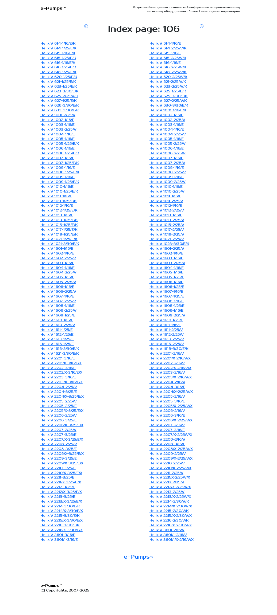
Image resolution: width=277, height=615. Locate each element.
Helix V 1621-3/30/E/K (59, 354)
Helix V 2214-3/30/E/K (60, 506)
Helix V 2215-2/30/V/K (169, 511)
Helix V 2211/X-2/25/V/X (169, 478)
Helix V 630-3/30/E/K (168, 106)
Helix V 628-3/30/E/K (59, 106)
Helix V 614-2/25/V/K (168, 48)
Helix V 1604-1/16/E (57, 268)
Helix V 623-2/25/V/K (168, 87)
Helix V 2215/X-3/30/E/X (61, 521)
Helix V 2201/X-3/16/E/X (61, 363)
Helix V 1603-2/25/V (167, 263)
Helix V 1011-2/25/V (166, 201)
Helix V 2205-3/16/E (167, 401)
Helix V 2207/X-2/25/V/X (170, 435)
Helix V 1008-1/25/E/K (59, 172)
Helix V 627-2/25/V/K (168, 101)
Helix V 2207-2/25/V (58, 430)
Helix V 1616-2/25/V (166, 344)
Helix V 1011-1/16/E (56, 196)
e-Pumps (138, 557)
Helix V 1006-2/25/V (167, 153)
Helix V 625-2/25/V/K (59, 96)
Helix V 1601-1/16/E (56, 249)
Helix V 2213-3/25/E (57, 497)
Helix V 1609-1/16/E (166, 311)
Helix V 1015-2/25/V (166, 225)
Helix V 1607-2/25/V (58, 301)
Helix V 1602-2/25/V (58, 258)
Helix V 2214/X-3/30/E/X (61, 511)
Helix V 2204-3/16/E (167, 387)
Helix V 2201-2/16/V (166, 354)
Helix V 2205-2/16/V (167, 397)
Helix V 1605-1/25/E (166, 277)
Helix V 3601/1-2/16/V (168, 535)
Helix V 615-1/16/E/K (57, 53)
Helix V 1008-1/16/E (57, 168)
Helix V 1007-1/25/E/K (59, 163)
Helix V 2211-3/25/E (57, 478)
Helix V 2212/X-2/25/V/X (170, 487)
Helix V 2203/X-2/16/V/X (170, 377)
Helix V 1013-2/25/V (166, 220)
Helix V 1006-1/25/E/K (59, 153)
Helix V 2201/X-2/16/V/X (170, 359)
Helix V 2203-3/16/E (58, 377)
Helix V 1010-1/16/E (57, 187)
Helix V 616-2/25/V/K (167, 67)
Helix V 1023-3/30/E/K (169, 244)
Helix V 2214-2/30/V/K (169, 502)
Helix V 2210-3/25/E (58, 468)
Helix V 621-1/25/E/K (58, 82)
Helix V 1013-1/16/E (56, 215)
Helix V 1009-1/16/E (57, 177)
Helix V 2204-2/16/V (167, 382)
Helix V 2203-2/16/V (167, 373)
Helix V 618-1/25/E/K (58, 72)
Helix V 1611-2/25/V (166, 330)
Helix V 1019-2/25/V (166, 235)
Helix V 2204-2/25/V (58, 387)
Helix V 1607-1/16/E (166, 292)
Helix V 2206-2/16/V (167, 411)
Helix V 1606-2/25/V (58, 292)
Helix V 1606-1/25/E (166, 287)
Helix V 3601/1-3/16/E (59, 540)
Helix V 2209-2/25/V (167, 454)
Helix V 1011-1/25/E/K (58, 201)
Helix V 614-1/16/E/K (58, 44)
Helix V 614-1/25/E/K (58, 48)
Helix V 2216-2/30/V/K (169, 521)
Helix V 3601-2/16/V (166, 530)
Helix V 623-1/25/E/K (58, 87)
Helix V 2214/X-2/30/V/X (170, 506)
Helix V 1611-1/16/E (165, 325)
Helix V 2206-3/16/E (167, 416)
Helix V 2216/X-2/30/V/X (170, 525)
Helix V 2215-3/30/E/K (60, 516)
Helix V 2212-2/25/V (166, 482)
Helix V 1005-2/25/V (167, 144)
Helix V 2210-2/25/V (167, 463)
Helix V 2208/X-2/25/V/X (171, 449)
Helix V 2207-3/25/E (58, 435)
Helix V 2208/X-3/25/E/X (62, 454)
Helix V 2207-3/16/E (167, 430)
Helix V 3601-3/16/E (57, 535)
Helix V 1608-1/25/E (166, 306)
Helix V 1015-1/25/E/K (59, 225)
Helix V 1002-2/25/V (167, 120)
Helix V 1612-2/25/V (166, 335)
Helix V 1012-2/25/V (166, 211)
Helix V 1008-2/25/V (167, 172)
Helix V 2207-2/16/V (167, 425)
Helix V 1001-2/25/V (57, 115)
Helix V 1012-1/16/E (56, 206)
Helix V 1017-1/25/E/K (59, 230)
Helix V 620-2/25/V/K (168, 77)
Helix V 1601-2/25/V (166, 249)
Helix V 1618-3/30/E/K (168, 349)
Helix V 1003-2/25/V (58, 130)
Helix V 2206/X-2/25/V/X (171, 420)
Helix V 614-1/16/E (165, 44)
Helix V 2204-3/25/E (58, 392)
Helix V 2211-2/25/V (166, 473)
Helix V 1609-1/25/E (57, 316)
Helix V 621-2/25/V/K (167, 82)
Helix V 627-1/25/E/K (58, 101)
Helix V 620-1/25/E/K (58, 77)
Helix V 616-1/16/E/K (57, 63)
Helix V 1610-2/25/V (57, 325)
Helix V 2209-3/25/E (58, 459)
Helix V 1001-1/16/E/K (167, 110)
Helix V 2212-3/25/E (57, 487)
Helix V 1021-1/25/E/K (59, 239)
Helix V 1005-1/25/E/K (59, 144)
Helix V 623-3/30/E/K (59, 91)
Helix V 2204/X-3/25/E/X (62, 397)
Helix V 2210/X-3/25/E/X (61, 473)
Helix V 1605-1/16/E (166, 273)
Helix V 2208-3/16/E (167, 444)
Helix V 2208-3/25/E (58, 449)
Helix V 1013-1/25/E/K (59, 220)
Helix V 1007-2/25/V (167, 163)
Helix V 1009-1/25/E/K (59, 182)
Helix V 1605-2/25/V (58, 282)
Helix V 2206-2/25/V (58, 416)
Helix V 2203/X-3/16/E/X (61, 382)
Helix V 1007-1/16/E (57, 158)
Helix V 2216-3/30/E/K (60, 525)
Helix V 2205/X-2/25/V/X (171, 406)
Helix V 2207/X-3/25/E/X (61, 440)
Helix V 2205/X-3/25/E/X (61, 411)
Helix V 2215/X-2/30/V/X (170, 516)
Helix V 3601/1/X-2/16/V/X (171, 540)
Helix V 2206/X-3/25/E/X (61, 425)
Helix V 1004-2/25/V (167, 134)
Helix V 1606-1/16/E (166, 282)
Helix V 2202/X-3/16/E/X (61, 373)
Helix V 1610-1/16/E (56, 320)
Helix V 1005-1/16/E (57, 139)
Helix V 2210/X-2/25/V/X (170, 468)
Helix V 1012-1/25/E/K (59, 211)
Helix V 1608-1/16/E (166, 301)
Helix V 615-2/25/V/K (167, 58)
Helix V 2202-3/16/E (58, 368)
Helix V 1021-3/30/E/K (59, 244)
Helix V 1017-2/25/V (166, 230)
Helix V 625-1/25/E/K (167, 91)
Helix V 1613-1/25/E (57, 339)
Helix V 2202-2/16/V (167, 363)
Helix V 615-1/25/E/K (58, 58)
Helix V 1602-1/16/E (57, 254)
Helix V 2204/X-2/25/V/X (171, 392)
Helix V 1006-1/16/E (57, 149)
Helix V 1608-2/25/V (58, 311)
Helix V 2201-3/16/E (57, 359)
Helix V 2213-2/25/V (166, 492)
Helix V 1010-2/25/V (166, 192)
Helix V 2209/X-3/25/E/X (61, 463)
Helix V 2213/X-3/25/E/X (61, 502)
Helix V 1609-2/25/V (167, 316)
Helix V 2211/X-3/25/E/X (60, 482)
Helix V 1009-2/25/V (167, 182)
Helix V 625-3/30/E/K (168, 96)
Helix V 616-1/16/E (165, 63)
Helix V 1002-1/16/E (166, 115)
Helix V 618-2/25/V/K (168, 72)
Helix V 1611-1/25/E (56, 330)
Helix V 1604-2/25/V (58, 273)
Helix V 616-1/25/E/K (58, 67)
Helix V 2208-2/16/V (167, 440)
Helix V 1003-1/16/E (57, 125)
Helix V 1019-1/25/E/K (59, 235)
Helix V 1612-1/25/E (57, 335)
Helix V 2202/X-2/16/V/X (170, 368)
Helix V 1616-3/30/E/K (59, 349)
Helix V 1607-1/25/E (166, 297)
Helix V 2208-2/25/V (58, 444)
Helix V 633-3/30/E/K (59, 110)
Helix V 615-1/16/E (165, 53)
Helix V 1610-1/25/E (166, 320)
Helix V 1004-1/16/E (166, 130)
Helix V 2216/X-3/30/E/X (61, 530)
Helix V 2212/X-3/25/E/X (61, 492)
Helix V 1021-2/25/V (166, 239)
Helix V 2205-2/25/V (58, 401)
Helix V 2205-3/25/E (58, 406)
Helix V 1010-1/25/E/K (59, 192)
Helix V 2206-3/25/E (58, 420)
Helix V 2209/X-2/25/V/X (171, 459)
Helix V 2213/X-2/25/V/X (170, 497)
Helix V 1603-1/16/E (166, 258)
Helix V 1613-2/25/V (166, 339)
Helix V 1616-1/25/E (57, 344)
